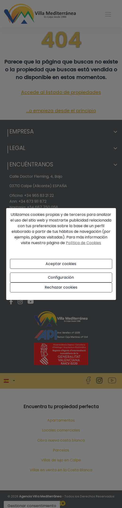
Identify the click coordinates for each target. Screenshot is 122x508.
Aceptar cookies (61, 263)
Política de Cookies (83, 243)
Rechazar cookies (61, 287)
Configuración (61, 277)
